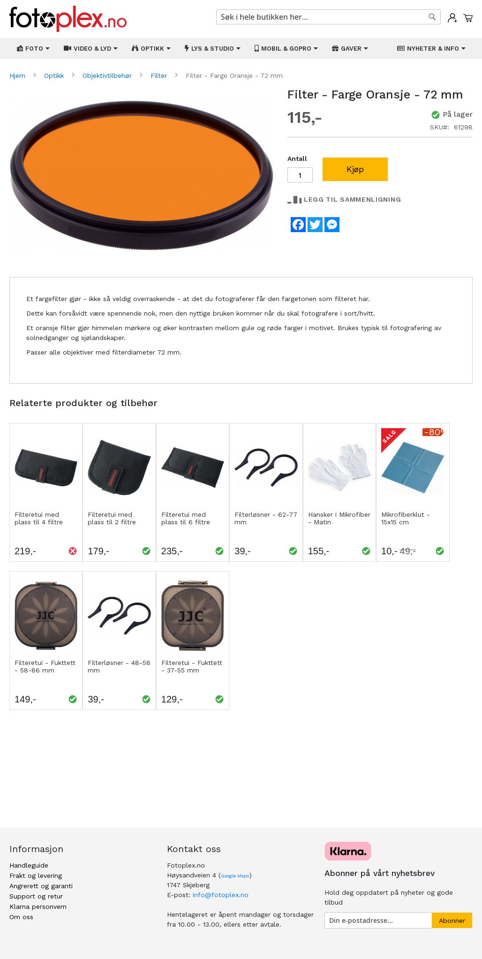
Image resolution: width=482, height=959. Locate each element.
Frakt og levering (35, 875)
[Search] (432, 16)
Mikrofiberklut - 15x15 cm (405, 518)
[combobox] (328, 16)
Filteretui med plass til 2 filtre (112, 518)
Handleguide (28, 865)
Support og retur (36, 896)
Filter (160, 75)
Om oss (21, 917)
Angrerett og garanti (41, 886)
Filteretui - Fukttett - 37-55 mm (191, 666)
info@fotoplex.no (221, 895)
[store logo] (68, 19)
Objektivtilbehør (108, 75)
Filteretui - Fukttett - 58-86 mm (45, 666)
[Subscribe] (452, 920)
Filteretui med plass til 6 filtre (185, 518)
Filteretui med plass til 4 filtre (39, 518)
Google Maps (235, 875)
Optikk (55, 75)
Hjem (18, 75)
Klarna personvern (38, 906)
